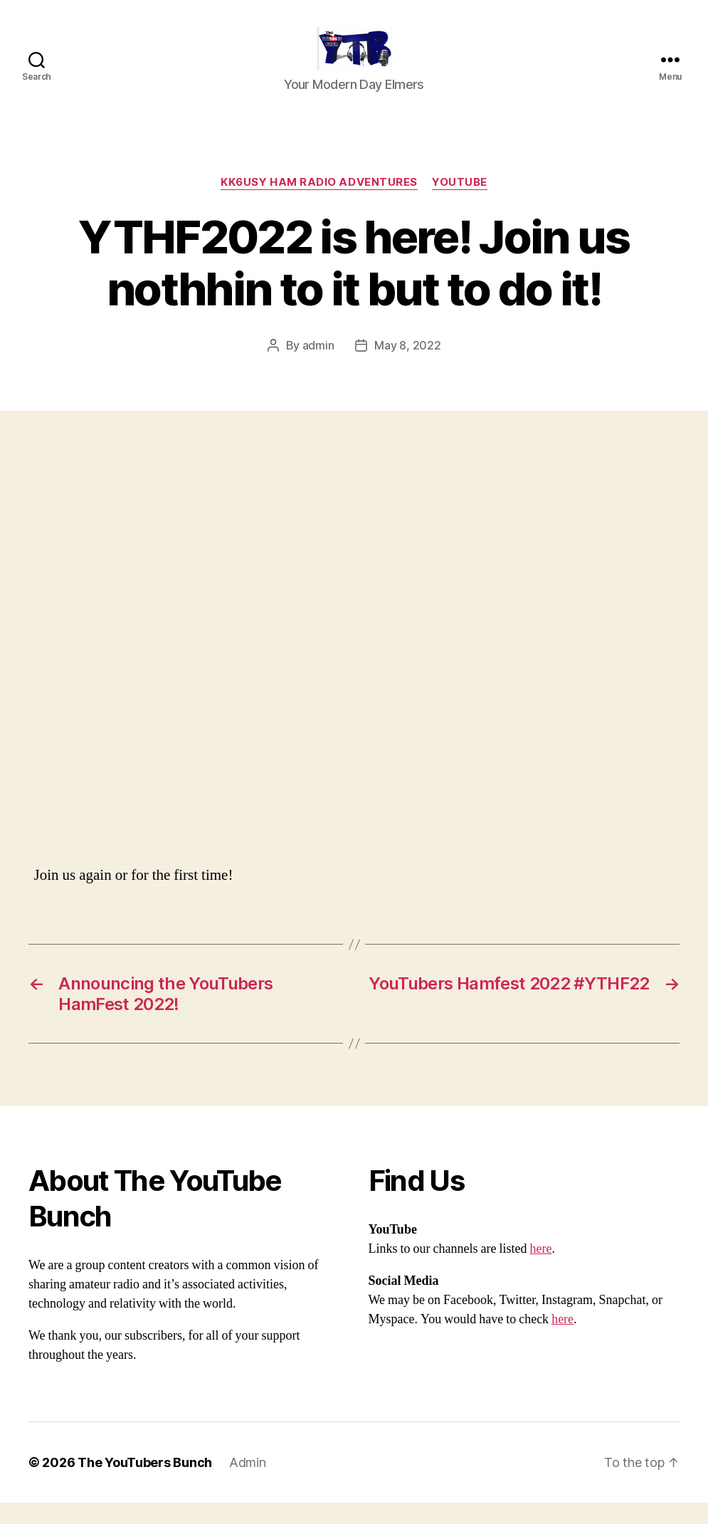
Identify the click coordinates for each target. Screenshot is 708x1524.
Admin (247, 1483)
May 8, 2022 (407, 366)
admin (318, 366)
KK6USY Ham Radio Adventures (319, 203)
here (540, 1270)
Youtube (459, 203)
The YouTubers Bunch (145, 1483)
